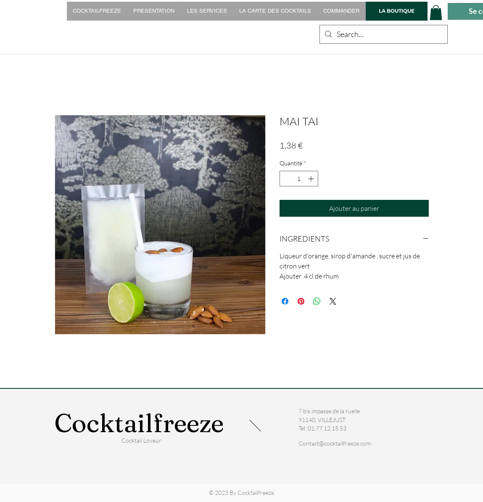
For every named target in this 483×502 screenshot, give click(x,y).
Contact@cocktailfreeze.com (334, 443)
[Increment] (311, 178)
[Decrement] (286, 178)
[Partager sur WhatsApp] (317, 301)
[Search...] (383, 34)
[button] (436, 12)
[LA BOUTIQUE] (397, 11)
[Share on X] (333, 301)
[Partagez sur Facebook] (285, 301)
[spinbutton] (298, 178)
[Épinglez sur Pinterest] (301, 301)
